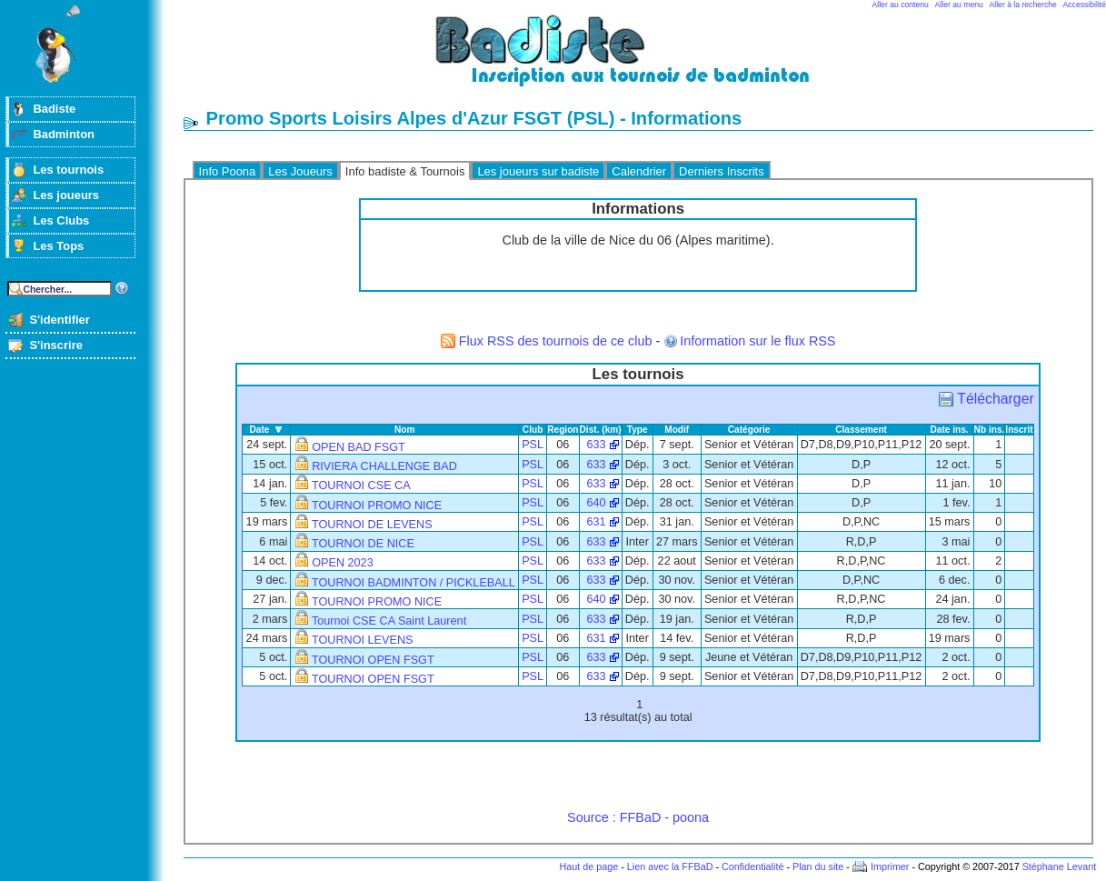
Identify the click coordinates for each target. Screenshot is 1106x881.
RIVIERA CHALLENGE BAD (384, 466)
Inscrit (1018, 430)
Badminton (64, 134)
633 (595, 444)
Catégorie (749, 430)
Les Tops (58, 246)
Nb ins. (989, 430)
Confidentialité (752, 866)
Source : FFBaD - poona (638, 817)
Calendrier (639, 171)
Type (637, 430)
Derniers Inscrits (721, 171)
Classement (861, 430)
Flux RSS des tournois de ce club (556, 341)
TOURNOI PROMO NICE (377, 505)
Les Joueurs (300, 171)
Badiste (54, 108)
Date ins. (949, 430)
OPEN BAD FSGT (358, 447)
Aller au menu (959, 4)
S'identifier (59, 319)
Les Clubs (61, 220)
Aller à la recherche (1023, 4)
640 (595, 502)
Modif (676, 430)
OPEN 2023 (343, 562)
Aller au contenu (900, 4)
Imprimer (890, 866)
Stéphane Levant (1059, 866)
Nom (404, 430)
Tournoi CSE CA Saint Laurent (389, 621)
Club (533, 430)
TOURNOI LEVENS (363, 640)
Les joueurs (66, 195)
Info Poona (227, 171)
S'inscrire (56, 345)
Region (562, 430)
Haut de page (588, 866)
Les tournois (68, 169)
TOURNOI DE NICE (363, 543)
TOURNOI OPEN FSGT (373, 660)
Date (259, 430)
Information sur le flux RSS (757, 341)
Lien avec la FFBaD (670, 866)
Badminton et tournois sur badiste (644, 59)
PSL (532, 444)
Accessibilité (1084, 4)
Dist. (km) (601, 430)
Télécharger (995, 398)
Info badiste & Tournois (405, 171)
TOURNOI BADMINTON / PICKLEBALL (413, 582)
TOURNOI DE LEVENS (372, 524)
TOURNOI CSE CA (361, 485)
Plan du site (817, 866)
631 (595, 522)
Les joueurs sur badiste (538, 171)
